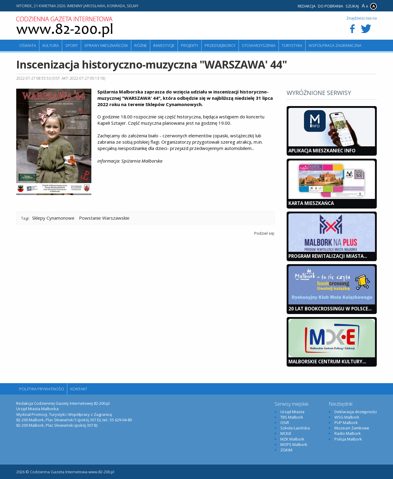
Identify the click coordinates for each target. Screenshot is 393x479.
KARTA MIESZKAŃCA (311, 203)
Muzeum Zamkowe (351, 428)
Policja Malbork (348, 439)
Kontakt (78, 389)
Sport (71, 45)
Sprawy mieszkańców (106, 45)
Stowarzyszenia (259, 45)
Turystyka (292, 45)
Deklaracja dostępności (355, 411)
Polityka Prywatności (41, 389)
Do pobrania (330, 6)
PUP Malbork (346, 422)
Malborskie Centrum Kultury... (327, 361)
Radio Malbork (347, 433)
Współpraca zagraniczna (335, 45)
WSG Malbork (346, 417)
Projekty (189, 45)
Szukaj (352, 6)
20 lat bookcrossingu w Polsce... (330, 309)
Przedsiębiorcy (220, 45)
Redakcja (306, 6)
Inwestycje (164, 45)
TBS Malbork (291, 417)
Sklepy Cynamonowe (53, 218)
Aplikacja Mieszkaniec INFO (321, 151)
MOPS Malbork (293, 444)
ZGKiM (286, 450)
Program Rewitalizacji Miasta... (327, 256)
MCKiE (285, 433)
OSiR (284, 422)
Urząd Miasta (292, 411)
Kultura (50, 45)
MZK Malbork (292, 439)
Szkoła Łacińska (295, 428)
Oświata (27, 45)
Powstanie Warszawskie (104, 218)
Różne (140, 45)
